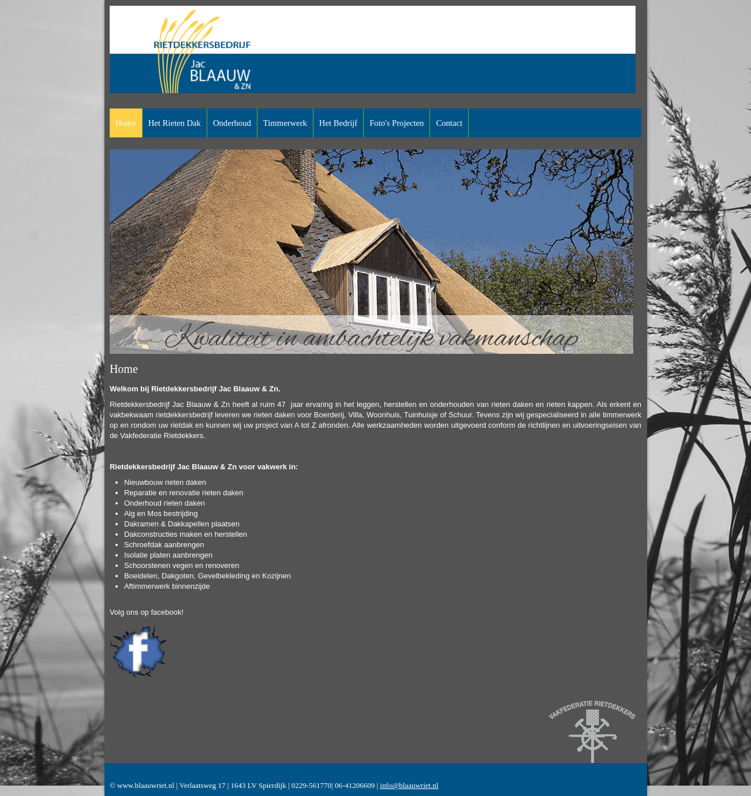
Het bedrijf (338, 123)
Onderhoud (232, 123)
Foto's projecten (396, 123)
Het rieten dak (174, 123)
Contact (449, 123)
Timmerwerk (285, 123)
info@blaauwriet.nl (409, 785)
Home (125, 123)
